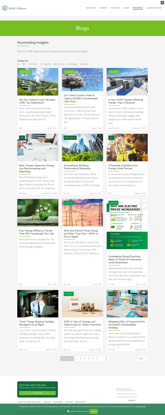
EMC (24, 64)
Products (115, 8)
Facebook (58, 402)
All (18, 64)
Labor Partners (154, 8)
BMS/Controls (59, 64)
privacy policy (141, 406)
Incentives (84, 64)
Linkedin (47, 402)
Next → (142, 358)
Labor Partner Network (29, 402)
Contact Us (131, 400)
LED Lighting (45, 64)
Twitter (69, 402)
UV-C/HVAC (33, 64)
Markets (103, 8)
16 (106, 358)
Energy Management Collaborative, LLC (16, 8)
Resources (138, 8)
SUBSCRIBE (37, 393)
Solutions (91, 8)
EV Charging (72, 64)
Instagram (80, 402)
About (126, 8)
